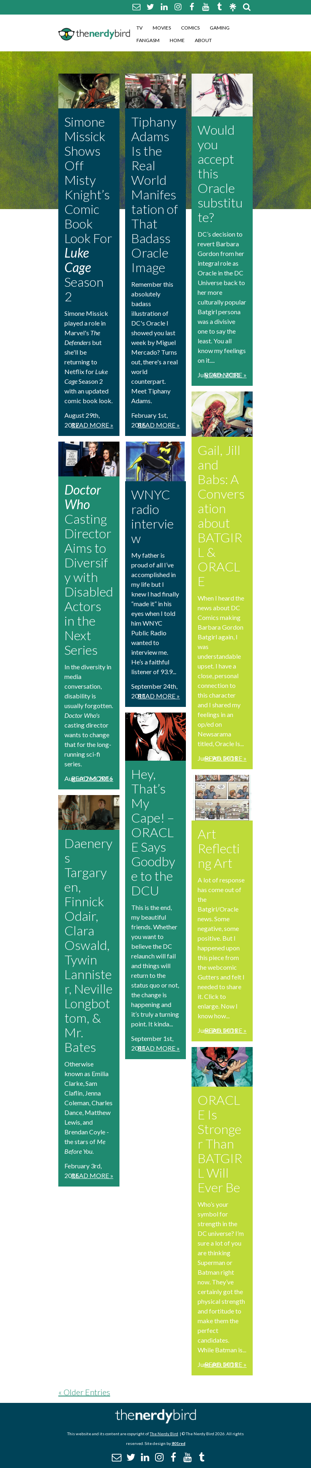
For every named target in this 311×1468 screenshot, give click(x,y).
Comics (190, 28)
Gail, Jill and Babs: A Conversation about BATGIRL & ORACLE (221, 515)
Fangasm (148, 40)
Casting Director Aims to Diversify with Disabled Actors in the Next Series (88, 570)
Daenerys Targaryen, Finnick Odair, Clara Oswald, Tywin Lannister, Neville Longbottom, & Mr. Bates (88, 945)
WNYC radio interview (152, 516)
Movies (162, 28)
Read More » (92, 425)
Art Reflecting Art (219, 848)
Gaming (220, 28)
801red (178, 1443)
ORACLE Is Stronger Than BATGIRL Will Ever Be (220, 1143)
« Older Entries (84, 1392)
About (203, 40)
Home (177, 40)
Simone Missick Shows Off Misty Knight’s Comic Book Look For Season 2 (88, 209)
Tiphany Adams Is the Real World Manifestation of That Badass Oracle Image (154, 194)
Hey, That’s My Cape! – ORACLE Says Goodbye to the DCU (153, 832)
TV (139, 28)
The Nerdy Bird (164, 1433)
